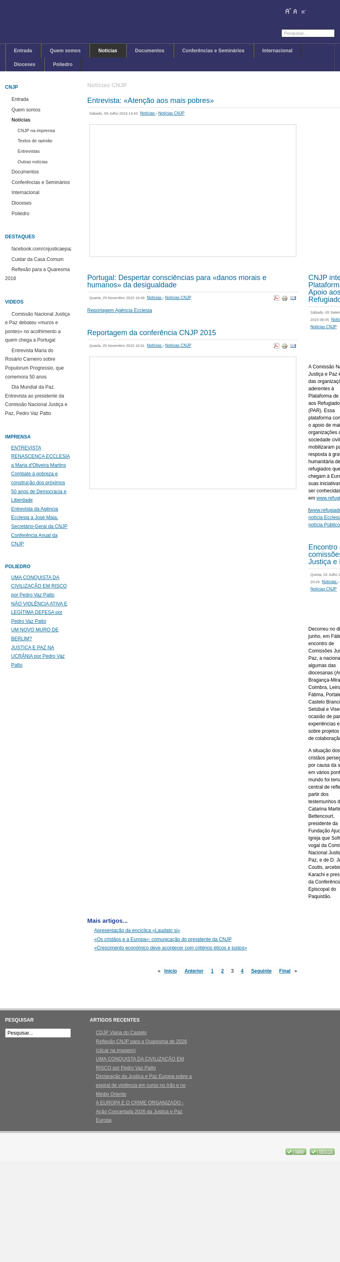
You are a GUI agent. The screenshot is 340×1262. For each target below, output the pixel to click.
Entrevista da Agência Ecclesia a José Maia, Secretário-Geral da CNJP (39, 517)
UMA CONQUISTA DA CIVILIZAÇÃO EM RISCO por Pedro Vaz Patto (39, 586)
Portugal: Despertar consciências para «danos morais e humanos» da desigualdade (176, 281)
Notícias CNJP (171, 113)
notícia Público (324, 525)
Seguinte (261, 971)
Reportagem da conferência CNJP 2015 (151, 333)
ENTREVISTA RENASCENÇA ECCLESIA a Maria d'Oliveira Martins (40, 456)
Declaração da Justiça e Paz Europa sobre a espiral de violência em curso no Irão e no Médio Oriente (144, 1085)
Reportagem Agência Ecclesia (119, 310)
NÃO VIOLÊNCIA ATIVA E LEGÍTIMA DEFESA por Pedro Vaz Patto (39, 612)
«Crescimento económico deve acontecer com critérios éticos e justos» (170, 948)
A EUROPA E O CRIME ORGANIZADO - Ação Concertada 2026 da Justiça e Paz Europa (140, 1111)
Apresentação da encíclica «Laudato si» (137, 930)
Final (285, 971)
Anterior (193, 971)
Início (170, 971)
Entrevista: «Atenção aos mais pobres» (150, 100)
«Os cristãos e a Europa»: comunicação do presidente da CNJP (163, 939)
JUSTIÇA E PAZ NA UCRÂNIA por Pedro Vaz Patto (38, 656)
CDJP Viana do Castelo (121, 1032)
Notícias (148, 113)
